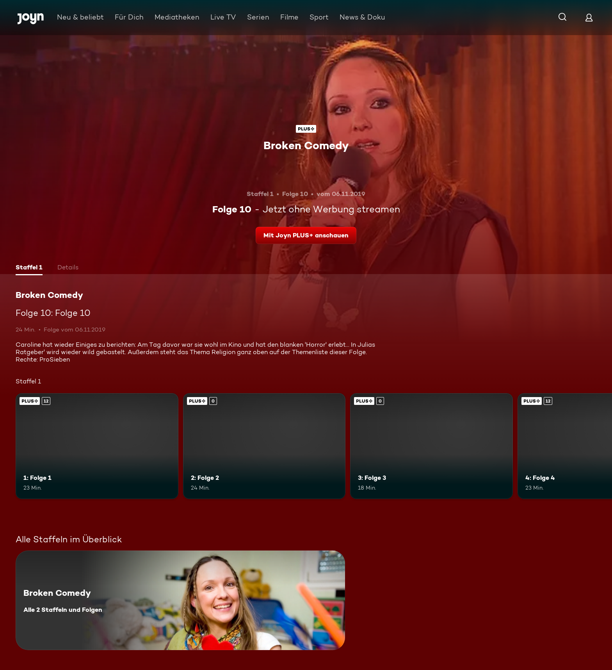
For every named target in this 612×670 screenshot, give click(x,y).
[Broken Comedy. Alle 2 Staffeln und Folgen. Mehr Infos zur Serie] (180, 600)
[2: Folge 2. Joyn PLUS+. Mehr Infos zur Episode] (264, 446)
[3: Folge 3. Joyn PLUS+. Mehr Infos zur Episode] (431, 446)
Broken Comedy (306, 145)
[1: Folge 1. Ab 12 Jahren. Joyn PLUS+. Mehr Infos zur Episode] (97, 446)
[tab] (29, 268)
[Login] (589, 17)
